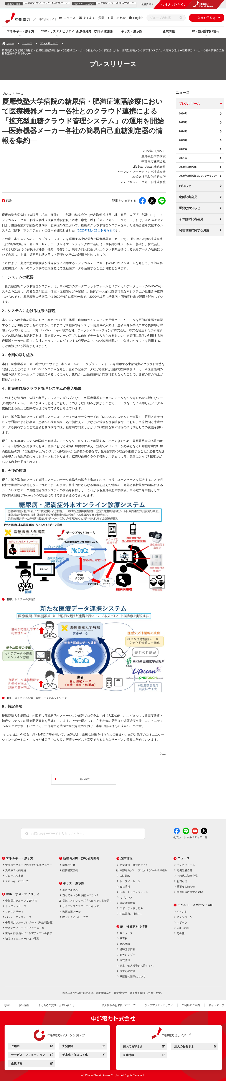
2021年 (183, 158)
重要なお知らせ (189, 208)
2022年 (183, 149)
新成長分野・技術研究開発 (94, 31)
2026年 (183, 113)
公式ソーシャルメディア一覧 (190, 837)
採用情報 (24, 1005)
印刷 (9, 200)
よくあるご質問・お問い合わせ (104, 18)
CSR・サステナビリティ (57, 31)
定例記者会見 (188, 197)
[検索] (181, 17)
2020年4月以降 (187, 167)
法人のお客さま (195, 1047)
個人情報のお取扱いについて (119, 1005)
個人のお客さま (144, 1047)
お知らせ (185, 186)
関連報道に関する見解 (194, 230)
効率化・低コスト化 (83, 1055)
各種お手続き (207, 18)
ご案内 (32, 1047)
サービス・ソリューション (32, 1055)
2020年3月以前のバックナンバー (198, 175)
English (138, 18)
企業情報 (169, 31)
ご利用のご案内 (191, 1005)
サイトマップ (216, 1005)
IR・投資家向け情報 (205, 31)
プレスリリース (49, 43)
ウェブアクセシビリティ (158, 1005)
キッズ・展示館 (131, 31)
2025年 (183, 122)
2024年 (183, 131)
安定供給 (83, 1047)
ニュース (69, 18)
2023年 (183, 140)
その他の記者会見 (191, 219)
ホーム (10, 43)
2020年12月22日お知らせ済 (97, 230)
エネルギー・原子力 (20, 31)
